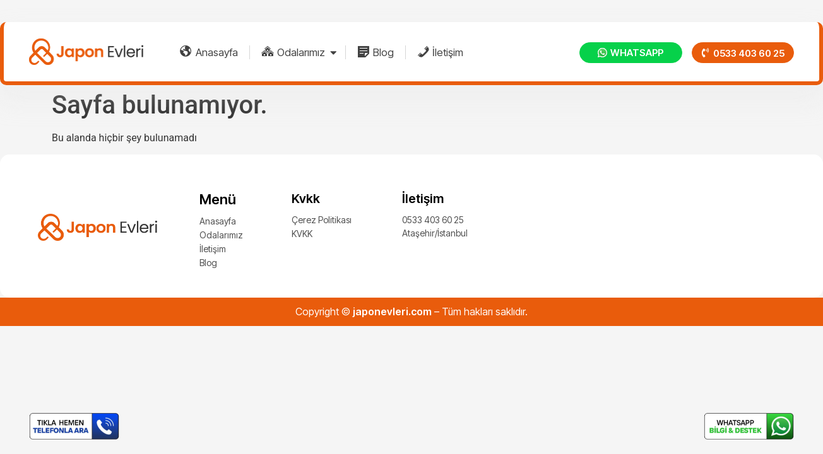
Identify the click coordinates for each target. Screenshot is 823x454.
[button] (743, 52)
